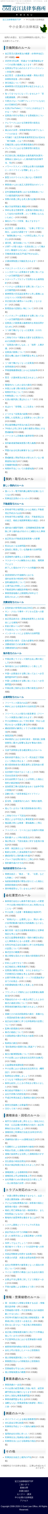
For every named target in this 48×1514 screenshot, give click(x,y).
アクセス (24, 1500)
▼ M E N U (24, 15)
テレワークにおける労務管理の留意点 (22, 148)
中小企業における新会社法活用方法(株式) (24, 1058)
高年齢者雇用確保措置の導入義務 (20, 443)
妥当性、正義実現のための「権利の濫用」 (24, 801)
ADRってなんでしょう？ (16, 1243)
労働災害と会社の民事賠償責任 (19, 145)
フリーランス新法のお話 (16, 703)
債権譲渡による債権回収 (16, 1172)
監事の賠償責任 (12, 1028)
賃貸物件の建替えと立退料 (17, 557)
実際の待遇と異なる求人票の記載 (20, 199)
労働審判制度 (11, 465)
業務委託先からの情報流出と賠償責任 (22, 1361)
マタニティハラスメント (16, 268)
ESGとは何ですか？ (14, 963)
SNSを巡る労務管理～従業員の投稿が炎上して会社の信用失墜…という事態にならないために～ (24, 214)
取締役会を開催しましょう (17, 1076)
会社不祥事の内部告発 (15, 1094)
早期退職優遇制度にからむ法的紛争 (21, 370)
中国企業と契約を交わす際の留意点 (21, 688)
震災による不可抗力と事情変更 (19, 819)
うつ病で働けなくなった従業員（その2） (24, 330)
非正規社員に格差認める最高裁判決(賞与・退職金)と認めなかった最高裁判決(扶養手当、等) (25, 159)
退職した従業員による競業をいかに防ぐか (24, 417)
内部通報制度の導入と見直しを (19, 985)
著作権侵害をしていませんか (18, 888)
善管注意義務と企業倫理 (16, 1105)
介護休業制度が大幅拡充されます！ (21, 261)
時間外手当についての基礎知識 (19, 468)
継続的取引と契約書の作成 (17, 856)
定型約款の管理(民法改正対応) (19, 608)
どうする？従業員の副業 (16, 414)
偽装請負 (9, 735)
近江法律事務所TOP (12, 19)
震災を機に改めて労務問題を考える (21, 356)
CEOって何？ (11, 1109)
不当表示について (13, 630)
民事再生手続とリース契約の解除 (20, 1426)
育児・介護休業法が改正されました (21, 377)
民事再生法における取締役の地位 (20, 1441)
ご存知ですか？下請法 (15, 816)
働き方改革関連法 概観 (15, 206)
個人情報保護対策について (17, 1357)
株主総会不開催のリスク (16, 1090)
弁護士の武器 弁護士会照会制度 (20, 1257)
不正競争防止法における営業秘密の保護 (23, 1339)
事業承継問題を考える (15, 1399)
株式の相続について (14, 1032)
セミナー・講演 (24, 1494)
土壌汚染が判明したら (15, 586)
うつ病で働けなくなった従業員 (19, 363)
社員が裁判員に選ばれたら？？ (19, 399)
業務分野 (24, 1488)
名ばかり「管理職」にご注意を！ (20, 407)
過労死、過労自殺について (17, 243)
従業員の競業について (15, 352)
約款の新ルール (12, 626)
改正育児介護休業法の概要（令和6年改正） (25, 54)
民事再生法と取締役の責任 (17, 1437)
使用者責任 (10, 367)
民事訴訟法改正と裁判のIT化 (18, 1457)
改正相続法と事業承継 (15, 967)
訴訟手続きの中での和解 (16, 1232)
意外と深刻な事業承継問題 (17, 1396)
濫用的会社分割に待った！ (17, 1434)
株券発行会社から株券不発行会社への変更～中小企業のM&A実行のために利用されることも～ (24, 905)
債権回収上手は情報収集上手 (18, 1176)
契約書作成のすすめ (14, 863)
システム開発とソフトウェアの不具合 (22, 1225)
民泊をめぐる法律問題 (15, 546)
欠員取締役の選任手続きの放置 (19, 1036)
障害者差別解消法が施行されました (21, 1007)
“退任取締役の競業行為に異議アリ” (21, 1047)
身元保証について (13, 83)
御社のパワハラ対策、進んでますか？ (22, 221)
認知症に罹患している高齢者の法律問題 (23, 549)
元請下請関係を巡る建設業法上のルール (23, 750)
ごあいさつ (24, 1484)
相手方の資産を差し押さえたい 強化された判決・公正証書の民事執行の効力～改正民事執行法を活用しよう (24, 1125)
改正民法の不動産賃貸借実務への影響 (22, 539)
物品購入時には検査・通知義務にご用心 (23, 823)
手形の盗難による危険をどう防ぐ (20, 1287)
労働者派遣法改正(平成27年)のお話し (22, 254)
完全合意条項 (11, 775)
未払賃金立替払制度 (14, 1423)
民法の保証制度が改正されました (20, 1165)
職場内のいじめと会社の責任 (18, 385)
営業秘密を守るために (15, 1368)
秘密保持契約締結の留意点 (17, 1347)
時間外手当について (14, 392)
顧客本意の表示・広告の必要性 (19, 641)
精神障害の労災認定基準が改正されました (24, 86)
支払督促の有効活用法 (15, 1161)
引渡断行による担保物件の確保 (19, 1147)
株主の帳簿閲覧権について (17, 1054)
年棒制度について (13, 396)
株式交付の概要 (12, 952)
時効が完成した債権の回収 (17, 1150)
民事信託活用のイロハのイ (17, 498)
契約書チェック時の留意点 (17, 837)
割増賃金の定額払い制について (19, 308)
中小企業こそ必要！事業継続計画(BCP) (23, 912)
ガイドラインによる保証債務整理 (20, 1419)
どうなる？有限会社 (14, 1079)
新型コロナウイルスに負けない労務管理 (23, 177)
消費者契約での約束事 (15, 644)
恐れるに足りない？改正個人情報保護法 (23, 1325)
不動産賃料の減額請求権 (16, 589)
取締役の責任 (11, 1043)
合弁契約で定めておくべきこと (19, 772)
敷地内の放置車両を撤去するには (20, 1217)
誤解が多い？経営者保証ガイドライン (22, 794)
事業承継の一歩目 (13, 1385)
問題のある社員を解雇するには (19, 450)
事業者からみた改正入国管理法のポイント (24, 185)
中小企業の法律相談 (24, 1497)
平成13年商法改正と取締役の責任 (20, 1098)
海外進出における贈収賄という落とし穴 (23, 666)
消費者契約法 (11, 648)
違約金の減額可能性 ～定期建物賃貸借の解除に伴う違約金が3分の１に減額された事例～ (25, 531)
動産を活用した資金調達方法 (18, 852)
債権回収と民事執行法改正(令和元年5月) (23, 1132)
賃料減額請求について (15, 582)
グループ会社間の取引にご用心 (19, 859)
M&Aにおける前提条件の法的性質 (20, 706)
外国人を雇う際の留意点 (16, 388)
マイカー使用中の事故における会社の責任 (24, 1272)
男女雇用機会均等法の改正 (17, 425)
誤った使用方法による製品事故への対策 (23, 1236)
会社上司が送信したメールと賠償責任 (22, 1350)
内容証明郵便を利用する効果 (18, 1254)
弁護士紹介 (24, 1491)
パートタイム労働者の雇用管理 (19, 436)
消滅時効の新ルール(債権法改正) (20, 1139)
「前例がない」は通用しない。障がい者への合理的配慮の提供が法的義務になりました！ (24, 923)
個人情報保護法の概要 (15, 1372)
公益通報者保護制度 (14, 1065)
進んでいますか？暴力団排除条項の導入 (23, 808)
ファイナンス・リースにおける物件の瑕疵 (24, 830)
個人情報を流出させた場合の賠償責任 (22, 956)
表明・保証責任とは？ (15, 848)
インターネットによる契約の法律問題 (22, 633)
